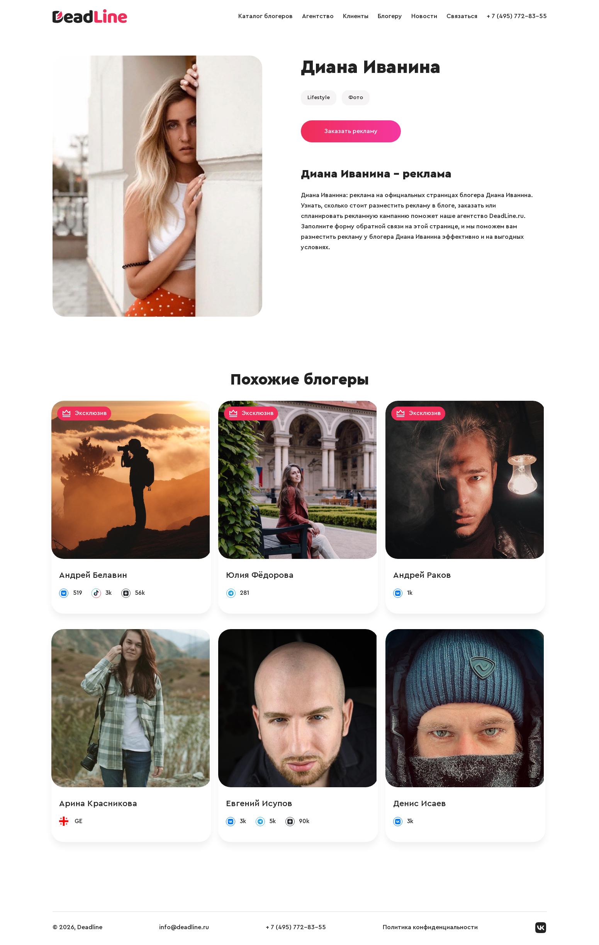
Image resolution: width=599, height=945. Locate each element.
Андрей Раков (424, 575)
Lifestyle (318, 97)
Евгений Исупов (261, 804)
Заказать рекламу (351, 131)
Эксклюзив (92, 413)
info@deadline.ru (184, 929)
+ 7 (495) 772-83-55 (517, 16)
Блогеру (390, 16)
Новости (424, 16)
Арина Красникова (99, 804)
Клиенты (355, 16)
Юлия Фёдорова (261, 575)
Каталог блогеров (265, 16)
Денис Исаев (421, 804)
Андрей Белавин (94, 575)
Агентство (318, 16)
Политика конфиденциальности (430, 929)
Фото (355, 97)
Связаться (461, 16)
